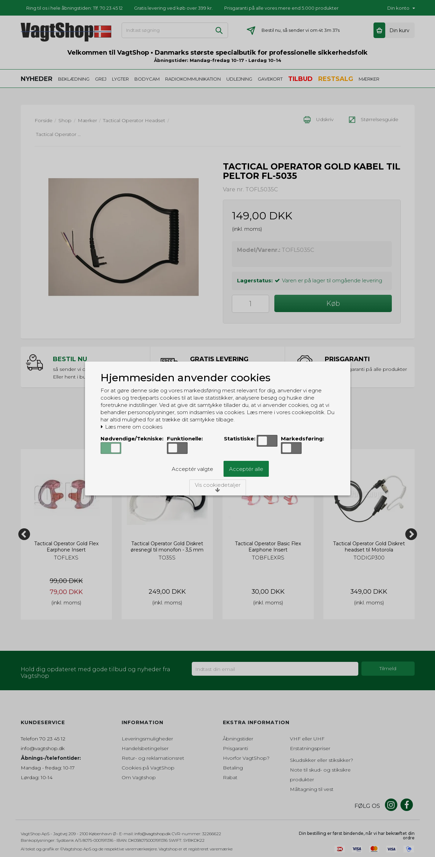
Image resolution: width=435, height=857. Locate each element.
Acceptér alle (246, 469)
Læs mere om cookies (131, 427)
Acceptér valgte (192, 469)
